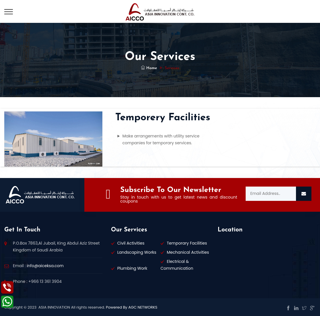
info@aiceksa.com (45, 266)
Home (149, 68)
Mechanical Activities (188, 252)
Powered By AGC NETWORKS (131, 307)
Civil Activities (130, 243)
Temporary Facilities (187, 243)
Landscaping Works (136, 252)
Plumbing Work (132, 268)
